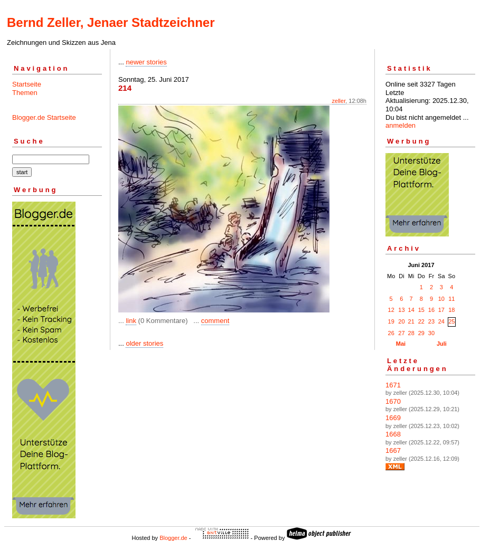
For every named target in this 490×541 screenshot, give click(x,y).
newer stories (146, 62)
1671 (393, 385)
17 (441, 310)
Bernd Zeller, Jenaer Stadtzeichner (110, 22)
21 (411, 321)
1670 (393, 401)
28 (411, 333)
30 (431, 333)
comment (215, 321)
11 (451, 299)
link (131, 321)
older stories (144, 343)
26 (391, 333)
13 (401, 310)
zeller (339, 101)
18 (451, 310)
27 (401, 333)
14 (411, 310)
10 (441, 299)
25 (451, 321)
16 (431, 310)
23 (431, 321)
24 (441, 321)
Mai (401, 343)
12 (391, 310)
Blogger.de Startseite (44, 117)
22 (421, 321)
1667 (393, 450)
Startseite (26, 84)
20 (401, 321)
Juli (442, 343)
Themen (24, 93)
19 (391, 321)
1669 (393, 418)
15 (421, 310)
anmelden (400, 125)
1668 (393, 434)
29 (421, 333)
